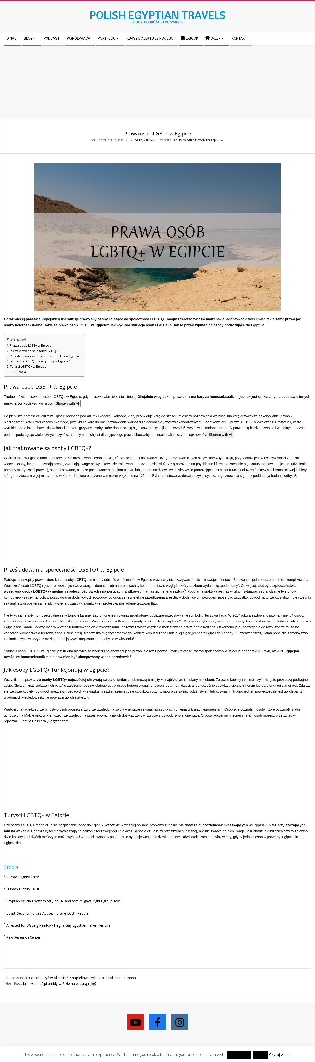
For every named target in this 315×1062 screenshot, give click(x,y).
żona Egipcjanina (210, 140)
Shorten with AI (67, 403)
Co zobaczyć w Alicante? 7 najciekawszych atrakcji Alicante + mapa (82, 977)
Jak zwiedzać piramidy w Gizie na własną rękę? (59, 983)
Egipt (138, 140)
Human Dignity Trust (22, 877)
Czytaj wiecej (280, 1054)
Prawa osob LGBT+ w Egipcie (30, 345)
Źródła (21, 372)
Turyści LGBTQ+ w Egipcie (28, 366)
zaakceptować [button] (239, 1055)
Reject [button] (260, 1054)
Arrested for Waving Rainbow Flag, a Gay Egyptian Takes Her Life (58, 925)
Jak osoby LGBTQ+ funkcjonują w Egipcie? (40, 361)
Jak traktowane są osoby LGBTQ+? (34, 351)
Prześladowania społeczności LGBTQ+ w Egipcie (45, 356)
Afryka (149, 140)
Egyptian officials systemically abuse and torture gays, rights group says (63, 901)
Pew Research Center (23, 937)
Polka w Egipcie (185, 140)
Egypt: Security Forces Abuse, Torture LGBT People (47, 913)
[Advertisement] (157, 82)
